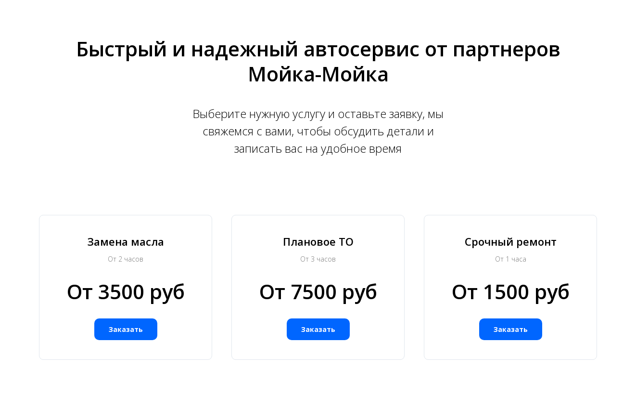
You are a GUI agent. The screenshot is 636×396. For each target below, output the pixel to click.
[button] (125, 329)
